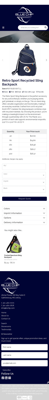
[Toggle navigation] (3, 27)
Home (3, 313)
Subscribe (7, 370)
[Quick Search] (30, 27)
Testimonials (6, 329)
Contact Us (5, 319)
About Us (5, 316)
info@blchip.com (8, 308)
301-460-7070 (8, 303)
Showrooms (6, 326)
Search (4, 323)
